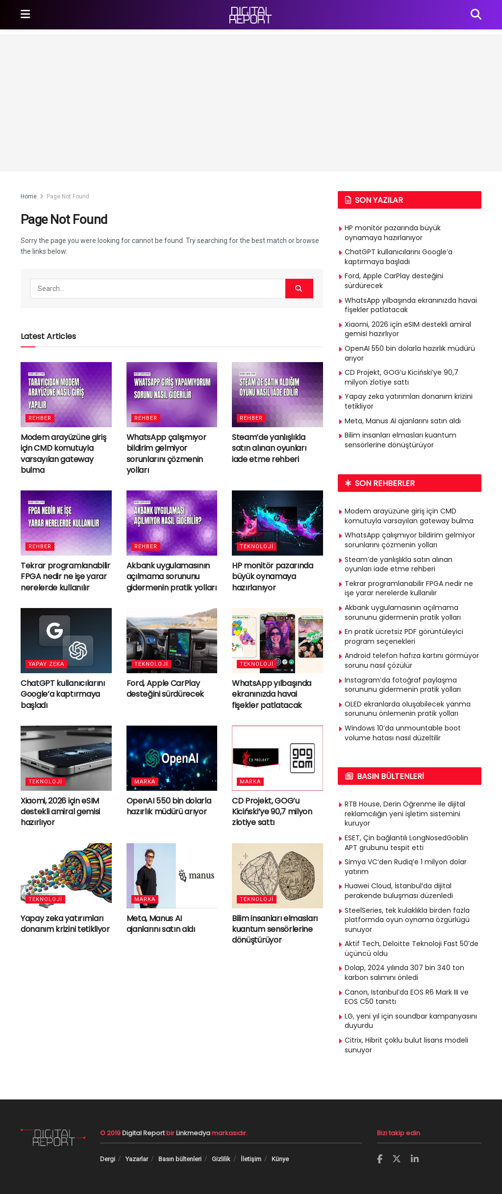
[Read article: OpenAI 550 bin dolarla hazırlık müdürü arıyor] (172, 758)
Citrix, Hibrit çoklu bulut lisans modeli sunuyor (406, 1045)
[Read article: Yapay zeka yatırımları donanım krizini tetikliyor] (66, 875)
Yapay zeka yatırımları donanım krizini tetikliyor (65, 924)
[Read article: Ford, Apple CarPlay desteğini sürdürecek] (172, 640)
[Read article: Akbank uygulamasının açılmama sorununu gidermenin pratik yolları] (172, 523)
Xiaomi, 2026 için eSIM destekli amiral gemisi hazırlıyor (60, 811)
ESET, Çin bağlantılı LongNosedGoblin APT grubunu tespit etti (406, 843)
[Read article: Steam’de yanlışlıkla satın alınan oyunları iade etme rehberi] (277, 394)
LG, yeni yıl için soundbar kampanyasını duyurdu (411, 1021)
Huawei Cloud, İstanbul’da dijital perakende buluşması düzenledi (399, 891)
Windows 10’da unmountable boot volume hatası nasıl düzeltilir (403, 733)
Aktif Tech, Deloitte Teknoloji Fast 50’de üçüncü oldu (411, 948)
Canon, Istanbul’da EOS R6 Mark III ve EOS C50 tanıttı (407, 997)
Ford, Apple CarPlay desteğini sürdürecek (165, 689)
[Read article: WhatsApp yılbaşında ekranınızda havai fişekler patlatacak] (277, 640)
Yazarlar (137, 1159)
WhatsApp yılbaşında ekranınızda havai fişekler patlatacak (271, 694)
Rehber (39, 418)
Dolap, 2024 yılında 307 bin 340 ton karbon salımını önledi (404, 972)
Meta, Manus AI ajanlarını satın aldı (160, 924)
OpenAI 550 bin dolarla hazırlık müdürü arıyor (168, 806)
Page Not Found (68, 196)
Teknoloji (257, 546)
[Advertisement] (251, 102)
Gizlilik (221, 1159)
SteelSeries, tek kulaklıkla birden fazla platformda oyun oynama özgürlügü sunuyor (407, 919)
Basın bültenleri (179, 1159)
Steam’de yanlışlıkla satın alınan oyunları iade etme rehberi (269, 448)
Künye (280, 1159)
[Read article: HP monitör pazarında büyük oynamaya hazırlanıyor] (277, 523)
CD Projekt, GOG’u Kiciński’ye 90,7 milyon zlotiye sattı (272, 811)
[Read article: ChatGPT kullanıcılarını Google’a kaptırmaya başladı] (66, 640)
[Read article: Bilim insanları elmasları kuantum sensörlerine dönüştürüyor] (277, 875)
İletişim (251, 1159)
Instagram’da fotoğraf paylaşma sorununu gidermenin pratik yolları (403, 685)
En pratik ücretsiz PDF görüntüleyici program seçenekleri (404, 636)
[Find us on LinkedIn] (415, 1159)
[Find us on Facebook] (379, 1159)
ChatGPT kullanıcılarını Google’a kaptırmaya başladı (63, 694)
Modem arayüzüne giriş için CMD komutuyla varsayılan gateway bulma (63, 454)
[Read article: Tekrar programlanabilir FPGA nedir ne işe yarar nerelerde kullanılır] (66, 523)
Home (29, 196)
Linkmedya (194, 1133)
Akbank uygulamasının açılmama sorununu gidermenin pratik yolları (171, 576)
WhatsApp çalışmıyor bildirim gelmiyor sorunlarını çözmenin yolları (166, 454)
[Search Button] (476, 14)
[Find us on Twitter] (396, 1159)
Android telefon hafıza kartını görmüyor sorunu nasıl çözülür (412, 660)
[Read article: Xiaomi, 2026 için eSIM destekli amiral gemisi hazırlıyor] (66, 758)
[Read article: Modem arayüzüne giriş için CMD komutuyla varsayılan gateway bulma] (66, 394)
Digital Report (143, 1133)
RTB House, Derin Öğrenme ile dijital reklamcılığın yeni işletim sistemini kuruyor (405, 813)
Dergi (107, 1159)
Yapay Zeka (46, 664)
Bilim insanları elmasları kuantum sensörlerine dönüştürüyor (275, 929)
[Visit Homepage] (250, 15)
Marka (144, 782)
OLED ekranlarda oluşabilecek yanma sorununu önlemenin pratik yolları (408, 709)
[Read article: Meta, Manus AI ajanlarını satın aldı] (172, 875)
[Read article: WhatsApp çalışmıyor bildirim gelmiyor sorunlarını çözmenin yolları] (172, 394)
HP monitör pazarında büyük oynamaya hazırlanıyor (272, 576)
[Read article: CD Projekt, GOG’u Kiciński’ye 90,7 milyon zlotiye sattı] (277, 758)
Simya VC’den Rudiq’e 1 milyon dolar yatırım (406, 867)
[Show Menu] (25, 14)
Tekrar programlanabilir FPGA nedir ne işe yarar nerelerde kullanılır (65, 576)
